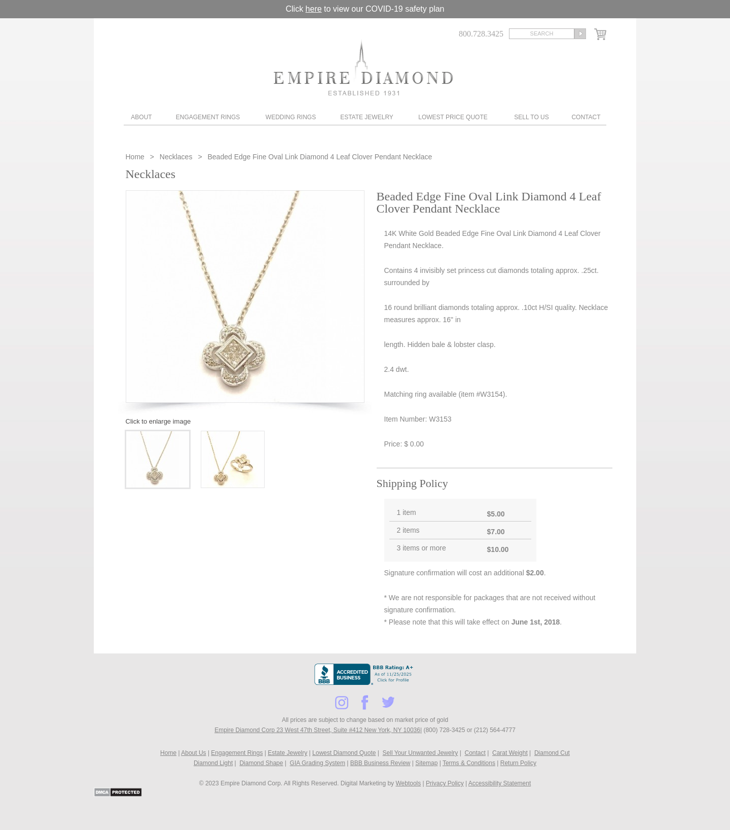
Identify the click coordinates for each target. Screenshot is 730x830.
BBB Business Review (380, 763)
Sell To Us (531, 117)
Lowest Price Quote (452, 117)
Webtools (408, 783)
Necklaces (176, 157)
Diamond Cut (552, 752)
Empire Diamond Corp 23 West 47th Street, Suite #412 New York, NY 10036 (317, 730)
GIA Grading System (317, 763)
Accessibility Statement (499, 783)
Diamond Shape (261, 763)
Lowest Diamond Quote (344, 752)
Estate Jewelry (366, 117)
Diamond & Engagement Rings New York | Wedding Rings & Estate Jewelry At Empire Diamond (363, 67)
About (141, 117)
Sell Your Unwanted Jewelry (420, 752)
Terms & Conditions (469, 763)
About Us (193, 752)
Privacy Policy (445, 783)
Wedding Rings (291, 117)
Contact (585, 117)
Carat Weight (510, 752)
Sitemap (426, 763)
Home (136, 157)
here (314, 9)
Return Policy (518, 763)
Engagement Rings (208, 117)
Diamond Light (213, 763)
